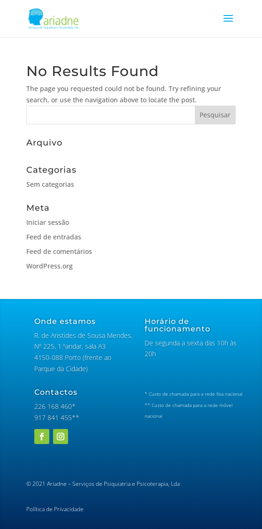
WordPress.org (49, 265)
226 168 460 (53, 406)
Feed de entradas (53, 236)
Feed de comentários (59, 251)
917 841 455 (53, 417)
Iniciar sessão (47, 222)
